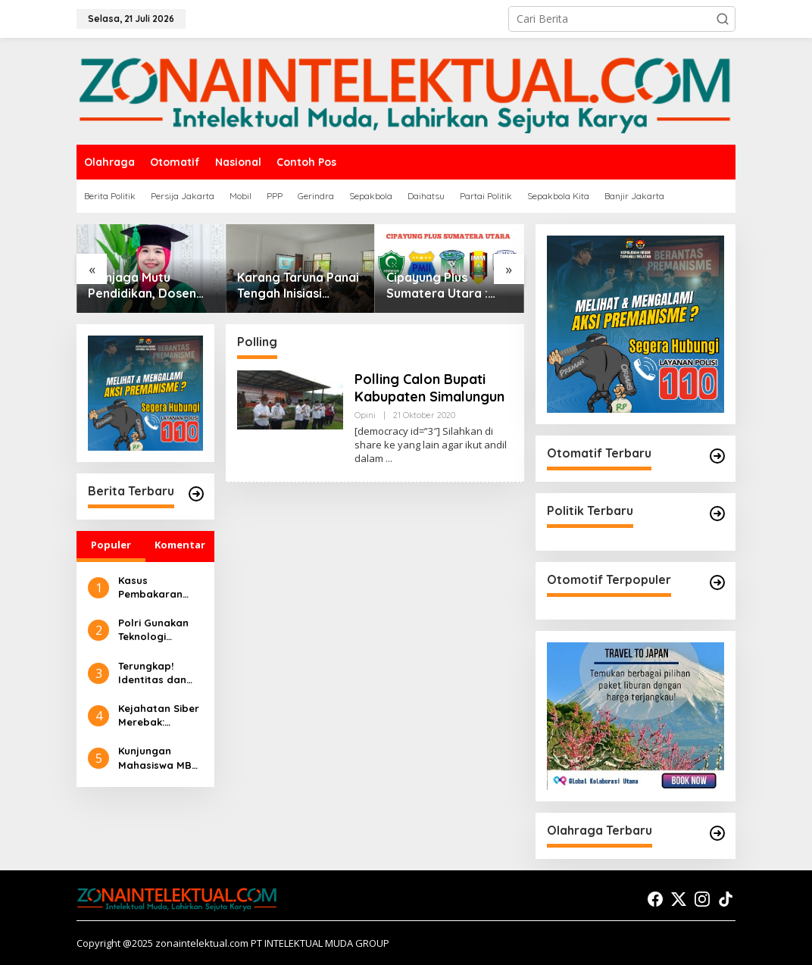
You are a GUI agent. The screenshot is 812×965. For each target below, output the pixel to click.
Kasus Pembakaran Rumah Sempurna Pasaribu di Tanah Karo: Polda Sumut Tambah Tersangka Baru (158, 587)
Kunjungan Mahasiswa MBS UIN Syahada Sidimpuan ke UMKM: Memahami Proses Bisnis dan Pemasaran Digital (158, 758)
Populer (111, 544)
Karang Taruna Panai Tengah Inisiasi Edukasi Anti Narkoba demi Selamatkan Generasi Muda (299, 285)
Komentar (180, 544)
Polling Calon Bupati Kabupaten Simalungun (429, 387)
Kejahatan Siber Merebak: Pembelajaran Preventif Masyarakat (158, 715)
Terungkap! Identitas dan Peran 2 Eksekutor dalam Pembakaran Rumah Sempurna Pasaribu (152, 673)
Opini (365, 415)
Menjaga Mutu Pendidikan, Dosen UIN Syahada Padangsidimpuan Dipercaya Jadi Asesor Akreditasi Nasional (142, 285)
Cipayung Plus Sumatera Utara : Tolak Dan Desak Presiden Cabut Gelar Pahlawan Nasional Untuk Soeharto (448, 285)
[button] (722, 19)
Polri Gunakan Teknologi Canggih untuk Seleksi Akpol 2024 (154, 630)
